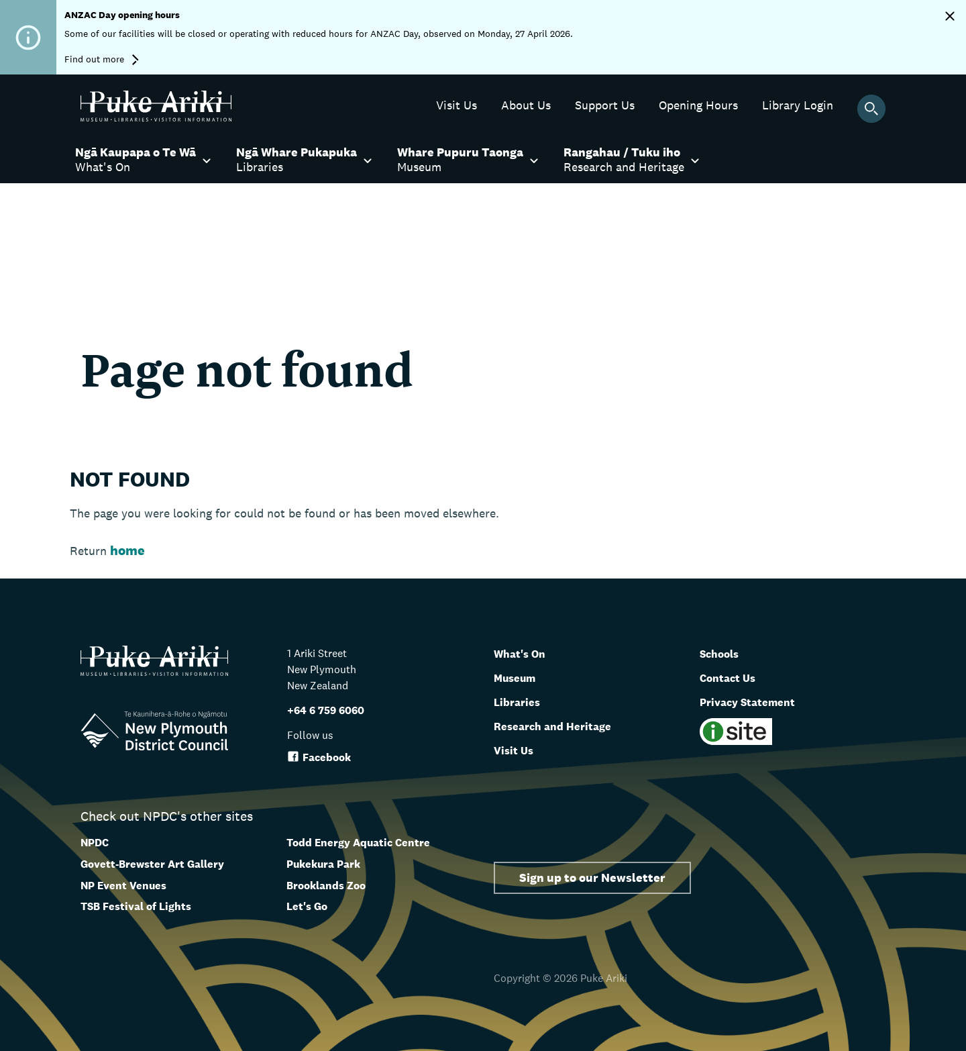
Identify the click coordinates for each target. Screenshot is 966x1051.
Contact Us (733, 677)
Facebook (319, 757)
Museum (520, 677)
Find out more (101, 59)
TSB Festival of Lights (135, 906)
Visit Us (517, 749)
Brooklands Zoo (326, 886)
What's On (525, 653)
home (127, 550)
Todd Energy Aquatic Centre (358, 843)
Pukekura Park (323, 864)
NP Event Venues (123, 886)
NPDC (94, 843)
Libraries (521, 701)
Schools (724, 653)
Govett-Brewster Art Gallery (152, 864)
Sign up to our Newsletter (592, 877)
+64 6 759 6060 (325, 710)
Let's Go (306, 906)
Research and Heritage (564, 725)
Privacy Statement (757, 701)
